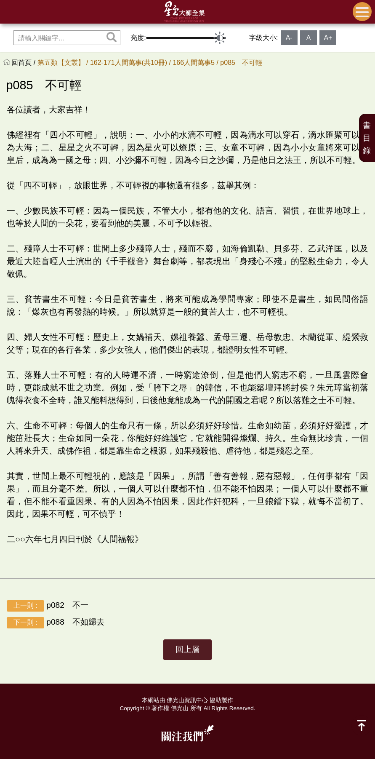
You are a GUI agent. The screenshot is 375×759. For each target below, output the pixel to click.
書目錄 (367, 138)
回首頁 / (24, 62)
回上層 (187, 649)
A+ (328, 37)
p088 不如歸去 (55, 622)
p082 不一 (47, 606)
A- (289, 37)
